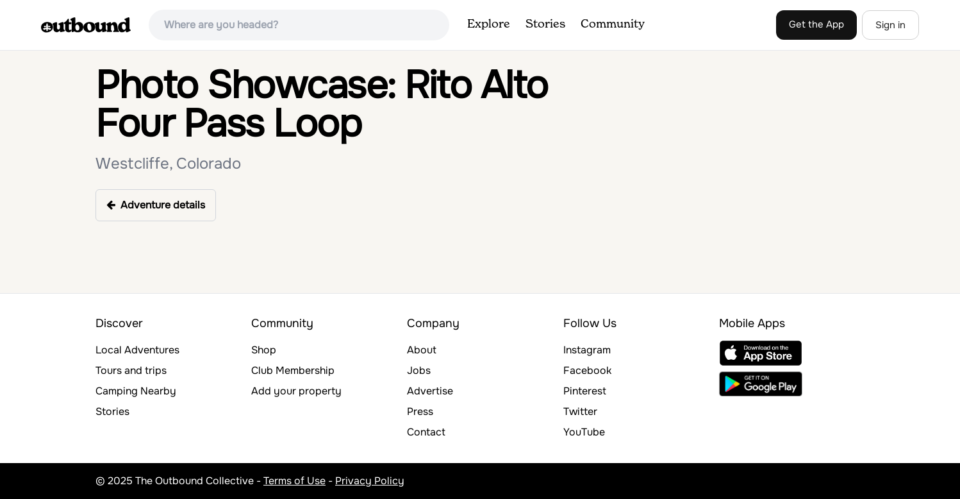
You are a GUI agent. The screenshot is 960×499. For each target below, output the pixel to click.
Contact (426, 432)
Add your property (296, 391)
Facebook (587, 370)
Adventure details (155, 205)
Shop (263, 350)
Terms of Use (294, 480)
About (421, 350)
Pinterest (584, 391)
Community (613, 24)
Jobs (419, 370)
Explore (488, 24)
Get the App (816, 24)
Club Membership (293, 370)
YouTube (584, 432)
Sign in (890, 25)
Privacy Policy (369, 480)
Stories (545, 24)
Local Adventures (137, 350)
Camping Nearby (135, 391)
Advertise (430, 391)
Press (420, 411)
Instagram (587, 350)
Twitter (580, 411)
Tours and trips (131, 370)
